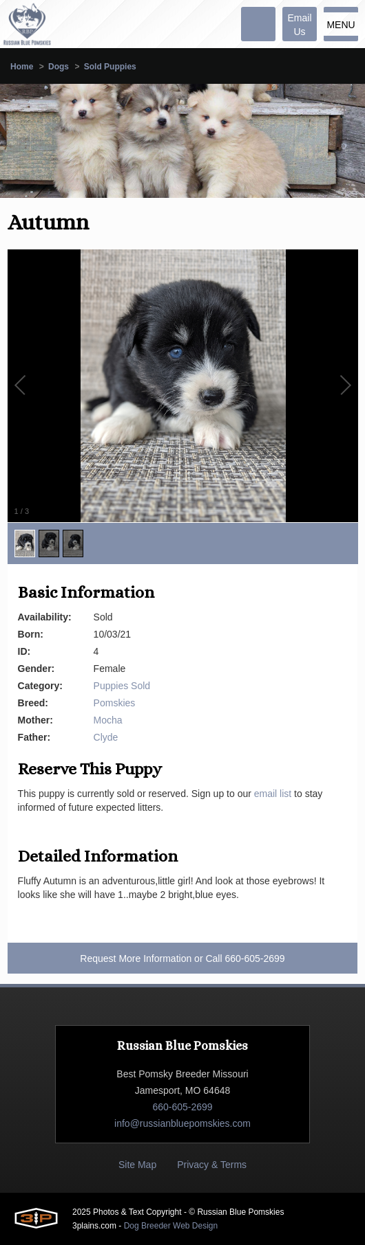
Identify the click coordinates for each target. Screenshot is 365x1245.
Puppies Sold (122, 685)
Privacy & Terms (212, 1164)
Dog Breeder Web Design (171, 1226)
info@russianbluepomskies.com (182, 1123)
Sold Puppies (110, 66)
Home (21, 66)
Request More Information (135, 958)
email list (272, 793)
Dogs (58, 66)
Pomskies (115, 702)
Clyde (106, 737)
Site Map (137, 1164)
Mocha (108, 720)
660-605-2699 (254, 958)
